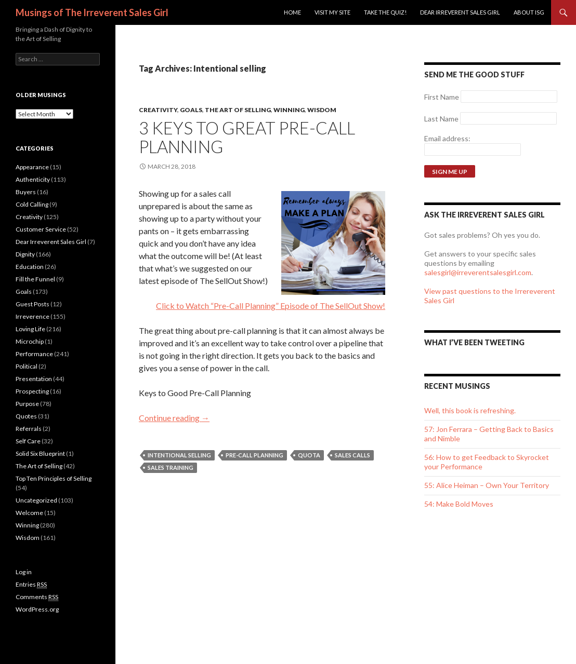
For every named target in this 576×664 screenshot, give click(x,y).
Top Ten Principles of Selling (53, 478)
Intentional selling (179, 455)
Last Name (441, 118)
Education (30, 266)
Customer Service (41, 229)
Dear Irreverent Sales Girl (460, 12)
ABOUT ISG (529, 12)
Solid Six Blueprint (40, 453)
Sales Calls (352, 455)
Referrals (29, 428)
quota (309, 455)
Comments (37, 597)
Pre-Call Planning (254, 455)
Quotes (26, 416)
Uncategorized (36, 500)
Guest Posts (32, 304)
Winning (289, 110)
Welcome (29, 513)
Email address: (447, 138)
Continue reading (174, 418)
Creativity (158, 110)
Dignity (25, 254)
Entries (31, 584)
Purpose (27, 404)
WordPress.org (37, 609)
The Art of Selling (238, 110)
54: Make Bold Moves (458, 503)
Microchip (30, 341)
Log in (24, 572)
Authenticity (33, 179)
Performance (34, 354)
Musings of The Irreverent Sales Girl (92, 12)
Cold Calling (32, 204)
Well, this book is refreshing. (470, 410)
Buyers (26, 192)
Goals (191, 110)
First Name (441, 96)
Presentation (34, 379)
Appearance (32, 167)
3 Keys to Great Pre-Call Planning (247, 137)
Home (292, 12)
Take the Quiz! (385, 12)
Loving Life (30, 329)
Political (26, 366)
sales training (170, 467)
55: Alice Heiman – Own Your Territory (486, 485)
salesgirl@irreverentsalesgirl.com (477, 272)
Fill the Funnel (35, 279)
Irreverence (32, 316)
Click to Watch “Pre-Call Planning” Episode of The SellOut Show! (270, 305)
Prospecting (32, 391)
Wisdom (321, 110)
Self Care (28, 441)
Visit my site (332, 12)
